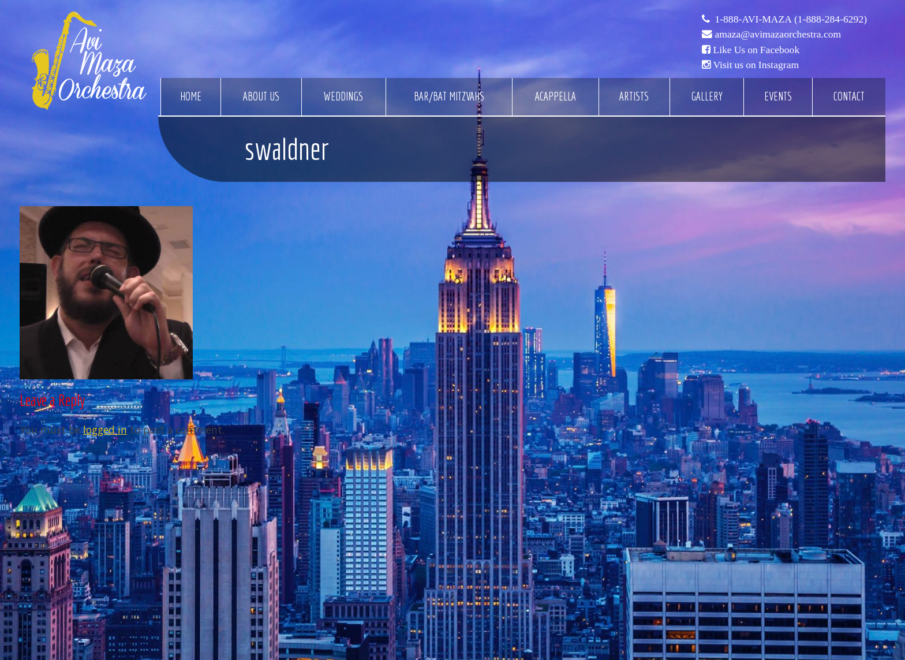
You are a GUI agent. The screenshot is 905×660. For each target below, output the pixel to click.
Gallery (707, 96)
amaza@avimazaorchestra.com (778, 34)
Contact (849, 96)
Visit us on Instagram (756, 64)
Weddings (343, 96)
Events (778, 96)
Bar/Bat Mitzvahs (449, 96)
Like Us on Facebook (756, 49)
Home (190, 96)
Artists (634, 96)
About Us (261, 96)
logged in (105, 430)
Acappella (555, 96)
